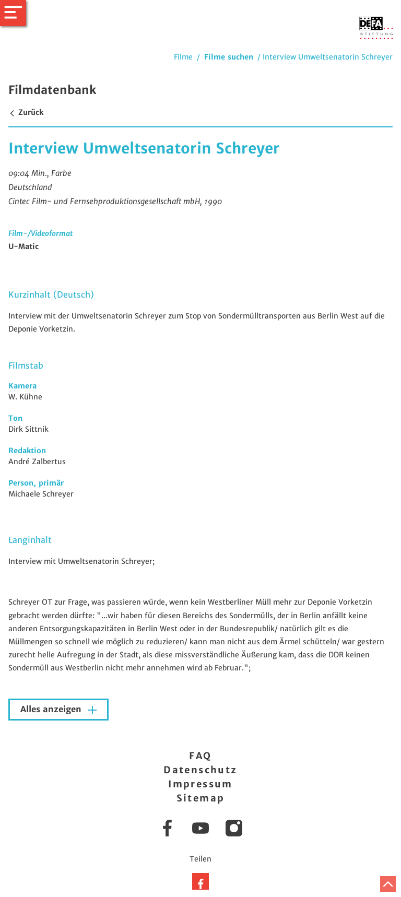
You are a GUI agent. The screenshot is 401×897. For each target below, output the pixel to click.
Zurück (25, 112)
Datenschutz (200, 770)
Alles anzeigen (52, 709)
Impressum (200, 784)
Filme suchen (228, 57)
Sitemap (200, 798)
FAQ (200, 756)
